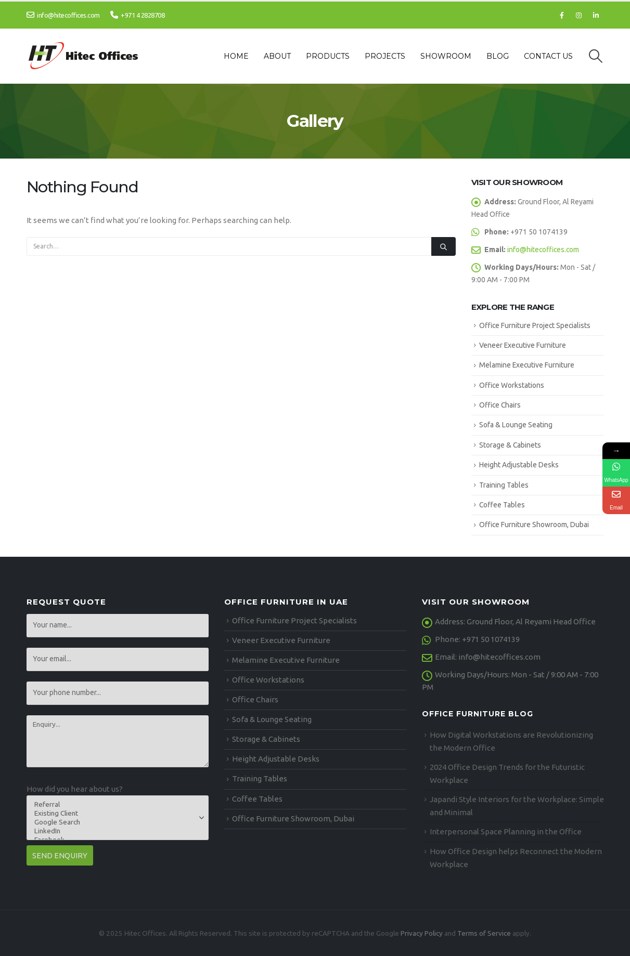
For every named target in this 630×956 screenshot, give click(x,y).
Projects (385, 56)
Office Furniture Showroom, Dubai (534, 524)
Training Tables (504, 485)
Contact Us (548, 56)
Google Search (114, 822)
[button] (595, 56)
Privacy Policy (422, 933)
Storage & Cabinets (510, 445)
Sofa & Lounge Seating (515, 425)
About (277, 56)
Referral (114, 804)
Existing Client (114, 813)
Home (236, 56)
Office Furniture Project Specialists (534, 325)
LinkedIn (114, 831)
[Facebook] (562, 15)
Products (328, 56)
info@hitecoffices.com (63, 15)
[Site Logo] (84, 56)
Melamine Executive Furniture (526, 365)
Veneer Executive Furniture (522, 345)
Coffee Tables (502, 505)
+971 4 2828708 (137, 15)
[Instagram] (579, 15)
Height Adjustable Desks (519, 465)
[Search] (443, 246)
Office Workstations (511, 385)
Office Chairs (500, 405)
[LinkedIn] (596, 15)
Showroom (445, 56)
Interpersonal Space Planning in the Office (506, 831)
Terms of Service (484, 933)
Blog (497, 56)
